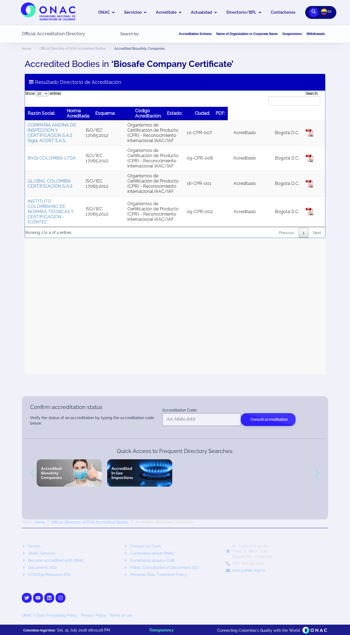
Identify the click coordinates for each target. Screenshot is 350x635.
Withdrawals (316, 34)
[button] (32, 473)
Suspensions (292, 34)
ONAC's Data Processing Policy (50, 615)
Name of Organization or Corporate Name (247, 34)
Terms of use (120, 615)
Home (26, 49)
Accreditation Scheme (195, 34)
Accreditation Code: (179, 410)
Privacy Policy (94, 615)
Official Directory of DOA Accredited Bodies (72, 49)
